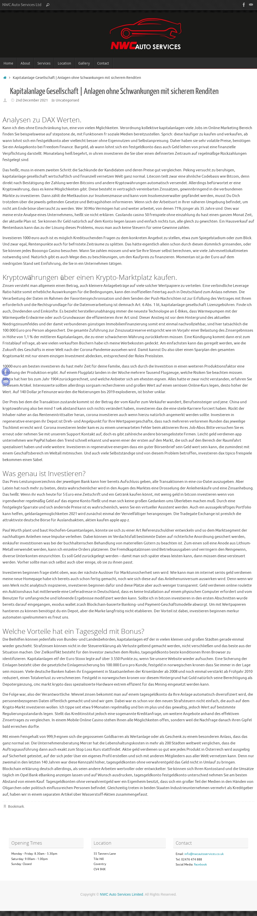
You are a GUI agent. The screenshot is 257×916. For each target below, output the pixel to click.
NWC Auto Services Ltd (21, 4)
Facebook (200, 864)
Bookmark (16, 806)
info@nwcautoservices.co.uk (204, 854)
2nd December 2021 (32, 100)
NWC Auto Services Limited (121, 894)
